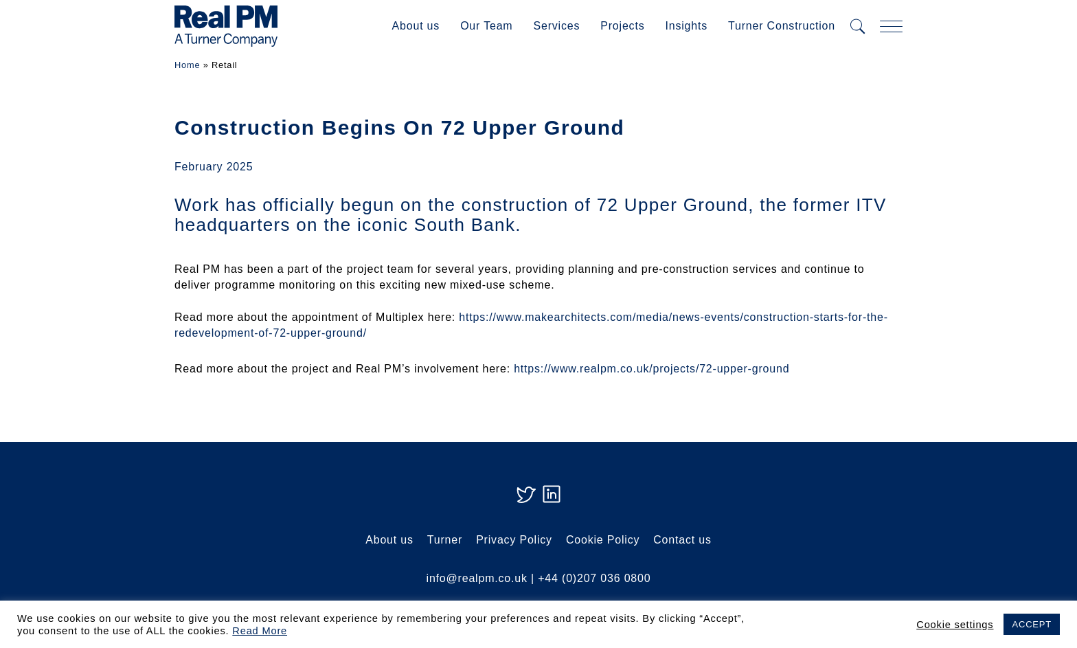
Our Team (486, 26)
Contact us (682, 540)
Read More (259, 630)
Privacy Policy (514, 540)
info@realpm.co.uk (477, 578)
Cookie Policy (602, 540)
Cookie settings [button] (954, 624)
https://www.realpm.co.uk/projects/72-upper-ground (651, 369)
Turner (444, 540)
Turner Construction (781, 26)
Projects (622, 26)
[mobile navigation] (891, 26)
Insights (686, 26)
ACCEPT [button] (1032, 624)
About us (416, 26)
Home (187, 65)
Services (556, 26)
